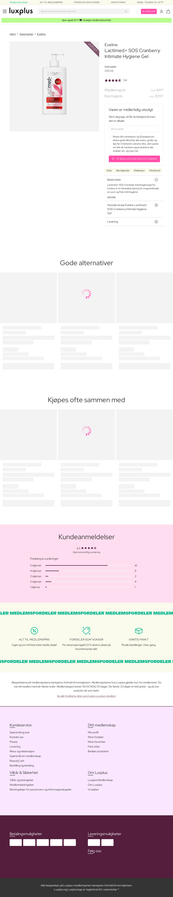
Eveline (41, 34)
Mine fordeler (96, 737)
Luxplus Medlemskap (100, 780)
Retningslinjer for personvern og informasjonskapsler (41, 789)
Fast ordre (94, 746)
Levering (15, 746)
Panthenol (154, 170)
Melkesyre (139, 170)
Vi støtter (93, 789)
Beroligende (122, 170)
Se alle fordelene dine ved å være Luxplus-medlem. (86, 696)
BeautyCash (17, 761)
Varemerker (26, 34)
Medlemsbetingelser (22, 785)
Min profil (93, 732)
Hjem (13, 34)
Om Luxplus (95, 785)
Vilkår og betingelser (22, 780)
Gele (109, 170)
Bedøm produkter (98, 751)
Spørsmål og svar (20, 732)
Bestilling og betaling (22, 765)
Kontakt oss (16, 737)
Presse (14, 742)
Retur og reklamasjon (22, 751)
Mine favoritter (97, 742)
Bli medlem (148, 11)
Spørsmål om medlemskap (25, 756)
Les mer (111, 196)
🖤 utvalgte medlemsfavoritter (86, 20)
